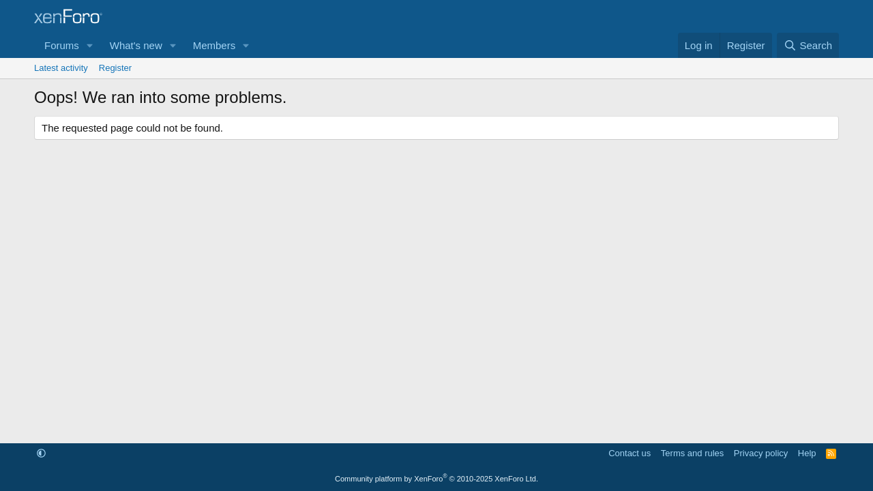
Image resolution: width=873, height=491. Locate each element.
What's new (136, 45)
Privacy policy (761, 453)
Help (807, 453)
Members (214, 45)
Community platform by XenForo (436, 479)
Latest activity (61, 68)
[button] (90, 45)
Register (115, 68)
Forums (61, 45)
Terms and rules (692, 453)
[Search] (808, 45)
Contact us (629, 453)
